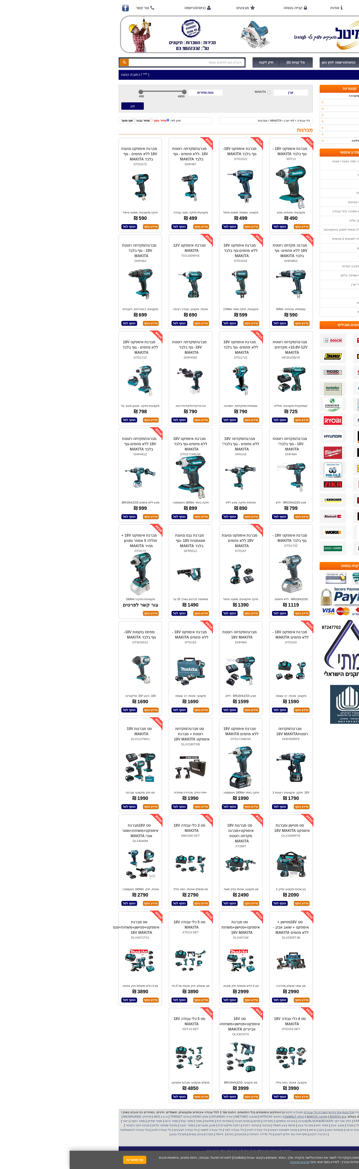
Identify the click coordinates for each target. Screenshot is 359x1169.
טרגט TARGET (110, 1116)
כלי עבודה (234, 120)
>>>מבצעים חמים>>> (293, 96)
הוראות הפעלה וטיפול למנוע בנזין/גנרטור (280, 229)
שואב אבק (267, 1125)
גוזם (252, 1130)
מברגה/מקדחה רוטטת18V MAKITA (222, 731)
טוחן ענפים (126, 1134)
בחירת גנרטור (297, 257)
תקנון (302, 293)
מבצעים (173, 8)
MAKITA (193, 92)
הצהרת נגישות (297, 312)
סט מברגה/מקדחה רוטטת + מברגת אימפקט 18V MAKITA (122, 734)
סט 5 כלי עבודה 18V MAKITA (120, 924)
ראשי (300, 8)
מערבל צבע (235, 1125)
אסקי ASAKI (130, 1116)
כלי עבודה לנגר (164, 1130)
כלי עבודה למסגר (141, 1130)
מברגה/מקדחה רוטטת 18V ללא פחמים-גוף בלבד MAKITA (69, 444)
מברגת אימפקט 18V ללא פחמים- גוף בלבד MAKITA (171, 347)
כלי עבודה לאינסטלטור (64, 1130)
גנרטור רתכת (181, 1125)
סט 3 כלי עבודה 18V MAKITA (120, 828)
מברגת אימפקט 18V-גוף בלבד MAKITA (170, 151)
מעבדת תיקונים (223, 1112)
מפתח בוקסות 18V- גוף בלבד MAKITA (70, 634)
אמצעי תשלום (297, 174)
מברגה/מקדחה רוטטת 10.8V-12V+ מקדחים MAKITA (220, 347)
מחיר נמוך (92, 120)
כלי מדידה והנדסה (191, 1134)
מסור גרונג (101, 1121)
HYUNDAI (148, 1116)
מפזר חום (251, 1125)
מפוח (280, 1125)
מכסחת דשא (264, 1130)
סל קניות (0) (226, 62)
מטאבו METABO (176, 1116)
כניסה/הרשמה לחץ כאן (269, 62)
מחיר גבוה (75, 120)
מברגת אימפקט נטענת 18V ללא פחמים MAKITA (170, 540)
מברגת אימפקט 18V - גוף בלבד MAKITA (220, 151)
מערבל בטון (109, 1134)
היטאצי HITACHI (201, 1116)
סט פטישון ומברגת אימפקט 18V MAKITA (222, 828)
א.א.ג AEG (90, 1116)
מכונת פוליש (300, 1130)
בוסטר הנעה (117, 1125)
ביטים (160, 1134)
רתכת (167, 1125)
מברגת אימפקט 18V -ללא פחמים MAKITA (221, 634)
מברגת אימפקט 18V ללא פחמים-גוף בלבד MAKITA (171, 250)
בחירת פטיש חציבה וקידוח (289, 266)
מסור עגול (116, 1121)
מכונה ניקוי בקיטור (67, 1125)
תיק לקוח (197, 62)
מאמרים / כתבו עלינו (293, 220)
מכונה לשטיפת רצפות (213, 1130)
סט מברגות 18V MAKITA (69, 731)
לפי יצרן (220, 120)
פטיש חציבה (172, 1121)
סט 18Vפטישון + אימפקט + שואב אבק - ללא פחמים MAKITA (221, 927)
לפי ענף (303, 134)
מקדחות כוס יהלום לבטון (220, 1134)
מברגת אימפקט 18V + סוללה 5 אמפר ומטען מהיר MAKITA (69, 540)
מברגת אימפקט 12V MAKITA (119, 248)
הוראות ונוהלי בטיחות (292, 202)
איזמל (150, 1134)
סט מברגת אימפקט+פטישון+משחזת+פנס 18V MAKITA (66, 927)
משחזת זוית (154, 1121)
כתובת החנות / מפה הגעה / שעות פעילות (284, 163)
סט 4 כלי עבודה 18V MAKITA (220, 1021)
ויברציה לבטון (248, 1134)
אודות (265, 8)
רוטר (56, 1121)
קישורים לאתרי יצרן (294, 284)
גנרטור (195, 1125)
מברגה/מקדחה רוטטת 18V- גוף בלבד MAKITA (120, 347)
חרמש (243, 1130)
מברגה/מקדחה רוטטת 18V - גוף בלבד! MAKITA (220, 444)
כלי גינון (303, 115)
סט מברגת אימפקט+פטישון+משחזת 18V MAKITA (171, 927)
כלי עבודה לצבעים (116, 1130)
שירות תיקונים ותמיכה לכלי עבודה (284, 211)
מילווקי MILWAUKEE (67, 1116)
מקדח (140, 1134)
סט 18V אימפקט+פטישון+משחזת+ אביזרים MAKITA (170, 1024)
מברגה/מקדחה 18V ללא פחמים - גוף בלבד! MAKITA (171, 444)
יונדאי (159, 1116)
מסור (129, 1121)
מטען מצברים (137, 1125)
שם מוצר (59, 120)
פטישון (187, 1121)
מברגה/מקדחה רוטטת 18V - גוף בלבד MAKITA (69, 250)
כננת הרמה (283, 1130)
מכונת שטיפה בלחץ (94, 1125)
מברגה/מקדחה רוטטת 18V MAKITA (170, 634)
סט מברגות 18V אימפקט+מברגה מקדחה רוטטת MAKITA (171, 833)
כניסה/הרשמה (125, 8)
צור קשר (72, 8)
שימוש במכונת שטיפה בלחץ (288, 275)
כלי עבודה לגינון (91, 1130)
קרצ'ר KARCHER (295, 1121)
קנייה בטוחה (223, 8)
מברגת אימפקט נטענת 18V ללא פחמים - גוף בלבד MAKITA (70, 154)
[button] (349, 1147)
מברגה (232, 1121)
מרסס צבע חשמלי (214, 1125)
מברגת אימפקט (215, 1121)
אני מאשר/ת (65, 1160)
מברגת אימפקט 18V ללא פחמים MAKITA (171, 731)
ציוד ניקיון (302, 108)
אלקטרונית (156, 1125)
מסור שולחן (84, 1121)
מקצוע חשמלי (295, 1125)
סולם (233, 1130)
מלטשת (139, 1121)
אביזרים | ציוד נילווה (295, 140)
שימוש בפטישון (297, 248)
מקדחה (198, 1121)
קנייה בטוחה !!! (296, 193)
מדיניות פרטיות (296, 302)
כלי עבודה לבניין (187, 1130)
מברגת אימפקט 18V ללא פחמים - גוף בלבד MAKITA (70, 347)
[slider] (71, 92)
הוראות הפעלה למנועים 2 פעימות (284, 238)
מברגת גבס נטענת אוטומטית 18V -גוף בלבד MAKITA (121, 540)
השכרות (303, 121)
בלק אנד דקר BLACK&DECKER (260, 1121)
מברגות (193, 120)
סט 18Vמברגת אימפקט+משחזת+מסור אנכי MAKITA (70, 830)
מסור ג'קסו (68, 1121)
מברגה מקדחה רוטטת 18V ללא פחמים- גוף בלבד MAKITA (220, 250)
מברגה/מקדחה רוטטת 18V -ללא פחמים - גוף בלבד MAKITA (120, 154)
